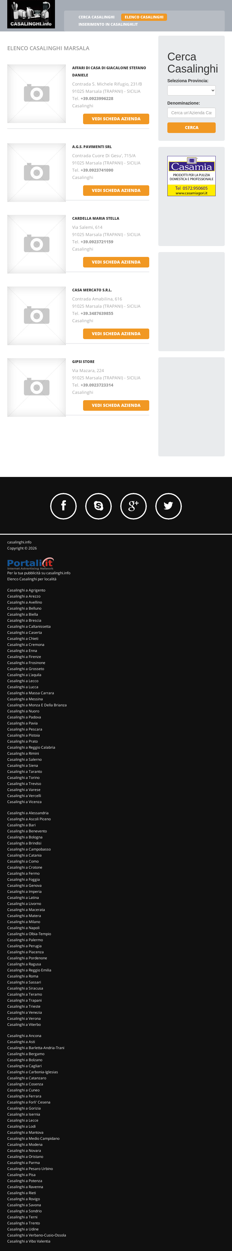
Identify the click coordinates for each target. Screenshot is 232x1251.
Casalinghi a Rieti (21, 1192)
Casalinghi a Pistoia (23, 735)
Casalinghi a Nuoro (23, 711)
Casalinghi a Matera (24, 915)
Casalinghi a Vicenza (24, 801)
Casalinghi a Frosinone (26, 662)
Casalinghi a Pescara (24, 729)
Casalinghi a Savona (24, 1204)
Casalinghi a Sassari (24, 982)
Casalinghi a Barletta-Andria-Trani (35, 1047)
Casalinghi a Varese (23, 789)
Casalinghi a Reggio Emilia (29, 970)
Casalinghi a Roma (22, 976)
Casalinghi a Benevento (27, 831)
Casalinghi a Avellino (24, 602)
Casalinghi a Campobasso (29, 849)
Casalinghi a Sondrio (24, 1211)
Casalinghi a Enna (22, 650)
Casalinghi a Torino (23, 777)
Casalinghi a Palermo (25, 939)
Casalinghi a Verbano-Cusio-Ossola (36, 1235)
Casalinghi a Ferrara (24, 1096)
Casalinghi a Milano (23, 921)
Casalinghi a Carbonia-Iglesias (32, 1071)
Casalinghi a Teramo (24, 994)
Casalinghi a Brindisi (24, 843)
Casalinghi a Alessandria (28, 812)
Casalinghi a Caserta (24, 632)
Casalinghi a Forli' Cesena (28, 1102)
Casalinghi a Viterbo (24, 1024)
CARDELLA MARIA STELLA (95, 218)
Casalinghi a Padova (24, 717)
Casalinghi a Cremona (25, 644)
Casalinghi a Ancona (24, 1035)
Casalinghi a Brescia (24, 620)
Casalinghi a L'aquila (24, 674)
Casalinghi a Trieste (23, 1006)
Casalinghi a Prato (22, 741)
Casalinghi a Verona (24, 1018)
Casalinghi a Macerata (26, 909)
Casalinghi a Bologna (25, 837)
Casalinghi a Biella (22, 614)
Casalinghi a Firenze (24, 656)
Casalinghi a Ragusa (24, 964)
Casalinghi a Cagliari (24, 1065)
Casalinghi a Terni (22, 1217)
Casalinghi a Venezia (24, 1012)
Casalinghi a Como (23, 861)
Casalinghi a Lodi (21, 1126)
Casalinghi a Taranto (24, 771)
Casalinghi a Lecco (22, 680)
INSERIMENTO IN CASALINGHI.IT (108, 24)
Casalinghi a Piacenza (25, 951)
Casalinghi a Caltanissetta (29, 626)
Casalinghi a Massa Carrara (30, 692)
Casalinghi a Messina (25, 699)
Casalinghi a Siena (22, 765)
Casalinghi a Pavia (22, 723)
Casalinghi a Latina (23, 897)
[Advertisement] (199, 291)
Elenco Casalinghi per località (31, 579)
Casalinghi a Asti (21, 1041)
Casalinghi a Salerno (24, 759)
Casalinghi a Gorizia (24, 1108)
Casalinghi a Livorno (24, 903)
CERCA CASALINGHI (96, 17)
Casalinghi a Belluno (24, 608)
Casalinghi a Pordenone (27, 958)
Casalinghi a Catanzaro (26, 1078)
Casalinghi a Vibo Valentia (28, 1241)
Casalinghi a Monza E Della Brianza (37, 705)
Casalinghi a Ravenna (25, 1186)
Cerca (191, 127)
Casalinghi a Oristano (25, 1156)
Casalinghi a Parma (23, 1162)
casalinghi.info (19, 542)
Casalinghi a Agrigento (26, 590)
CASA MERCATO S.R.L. (92, 290)
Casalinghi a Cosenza (25, 1084)
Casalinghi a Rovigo (23, 1198)
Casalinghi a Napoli (23, 927)
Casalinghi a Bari (21, 825)
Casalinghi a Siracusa (25, 988)
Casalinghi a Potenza (24, 1180)
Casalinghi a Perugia (24, 945)
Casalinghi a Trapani (24, 1000)
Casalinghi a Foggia (23, 879)
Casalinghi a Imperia (24, 891)
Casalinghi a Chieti (22, 638)
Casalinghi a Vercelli (24, 795)
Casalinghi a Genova (24, 885)
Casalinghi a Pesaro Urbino (30, 1168)
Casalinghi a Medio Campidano (33, 1138)
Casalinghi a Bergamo (25, 1053)
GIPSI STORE (83, 361)
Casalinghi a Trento (23, 1223)
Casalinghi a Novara (24, 1150)
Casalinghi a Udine (23, 1229)
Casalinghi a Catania (24, 855)
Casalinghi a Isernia (23, 1114)
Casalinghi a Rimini (23, 753)
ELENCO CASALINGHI (144, 17)
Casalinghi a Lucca (22, 686)
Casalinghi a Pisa (21, 1174)
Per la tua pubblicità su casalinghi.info (38, 572)
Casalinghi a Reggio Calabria (31, 747)
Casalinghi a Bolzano (24, 1059)
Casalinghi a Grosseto (25, 668)
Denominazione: (183, 103)
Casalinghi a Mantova (25, 1132)
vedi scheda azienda (116, 119)
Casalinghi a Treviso (24, 783)
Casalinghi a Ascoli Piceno (29, 819)
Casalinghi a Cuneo (23, 1090)
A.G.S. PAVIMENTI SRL (92, 146)
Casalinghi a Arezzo (23, 596)
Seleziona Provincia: (187, 80)
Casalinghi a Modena (25, 1144)
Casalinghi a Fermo (23, 873)
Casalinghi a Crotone (24, 867)
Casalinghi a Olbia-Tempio (29, 933)
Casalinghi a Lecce (22, 1120)
